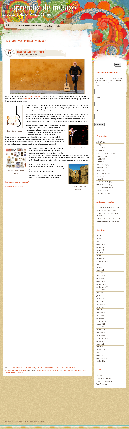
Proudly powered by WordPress (13, 421)
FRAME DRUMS (41, 368)
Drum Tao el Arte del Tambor (106, 210)
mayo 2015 (100, 270)
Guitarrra (38, 370)
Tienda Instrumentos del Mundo (27, 25)
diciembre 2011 (101, 358)
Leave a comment (17, 372)
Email (96, 110)
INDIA (98, 179)
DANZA (99, 159)
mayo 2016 (100, 250)
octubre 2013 (100, 318)
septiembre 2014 (102, 287)
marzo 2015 (100, 273)
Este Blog (48, 26)
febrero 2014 (100, 307)
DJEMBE (99, 162)
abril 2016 (99, 253)
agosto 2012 (100, 341)
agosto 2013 (100, 324)
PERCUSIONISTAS (11, 370)
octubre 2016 (100, 247)
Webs (58, 26)
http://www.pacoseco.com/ (14, 186)
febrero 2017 (100, 242)
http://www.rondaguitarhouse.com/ (17, 182)
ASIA (98, 145)
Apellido (97, 98)
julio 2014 (99, 293)
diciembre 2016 (101, 244)
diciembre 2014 (101, 281)
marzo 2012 (100, 350)
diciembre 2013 (101, 313)
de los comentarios (104, 381)
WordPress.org (101, 384)
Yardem (7, 372)
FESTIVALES (101, 165)
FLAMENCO (27, 368)
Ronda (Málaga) (67, 370)
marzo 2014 (100, 304)
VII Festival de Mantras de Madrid (107, 208)
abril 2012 (99, 347)
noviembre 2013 (101, 315)
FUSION (50, 368)
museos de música (48, 370)
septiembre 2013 (102, 321)
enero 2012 (100, 355)
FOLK (33, 368)
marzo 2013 (100, 330)
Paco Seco (26, 99)
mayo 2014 (100, 298)
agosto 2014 (100, 290)
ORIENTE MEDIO (71, 368)
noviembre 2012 (101, 335)
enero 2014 (100, 310)
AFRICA (99, 142)
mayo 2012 (100, 344)
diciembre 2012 (101, 333)
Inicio (8, 25)
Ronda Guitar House (31, 51)
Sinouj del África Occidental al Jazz (108, 218)
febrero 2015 (100, 276)
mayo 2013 (100, 327)
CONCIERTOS (17, 368)
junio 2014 (99, 296)
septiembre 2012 (102, 338)
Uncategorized (23, 370)
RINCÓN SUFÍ (101, 190)
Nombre (97, 85)
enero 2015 (100, 278)
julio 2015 (99, 264)
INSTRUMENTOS (59, 368)
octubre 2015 (100, 259)
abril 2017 (99, 236)
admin (35, 54)
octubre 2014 (100, 284)
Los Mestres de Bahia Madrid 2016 (108, 221)
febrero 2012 (100, 352)
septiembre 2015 (102, 261)
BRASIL (99, 148)
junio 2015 (99, 267)
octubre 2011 (100, 361)
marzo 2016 (100, 256)
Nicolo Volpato (39, 421)
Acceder (99, 375)
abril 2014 (99, 301)
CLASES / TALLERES (104, 153)
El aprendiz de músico (39, 7)
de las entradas (103, 378)
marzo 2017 (100, 239)
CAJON (99, 150)
